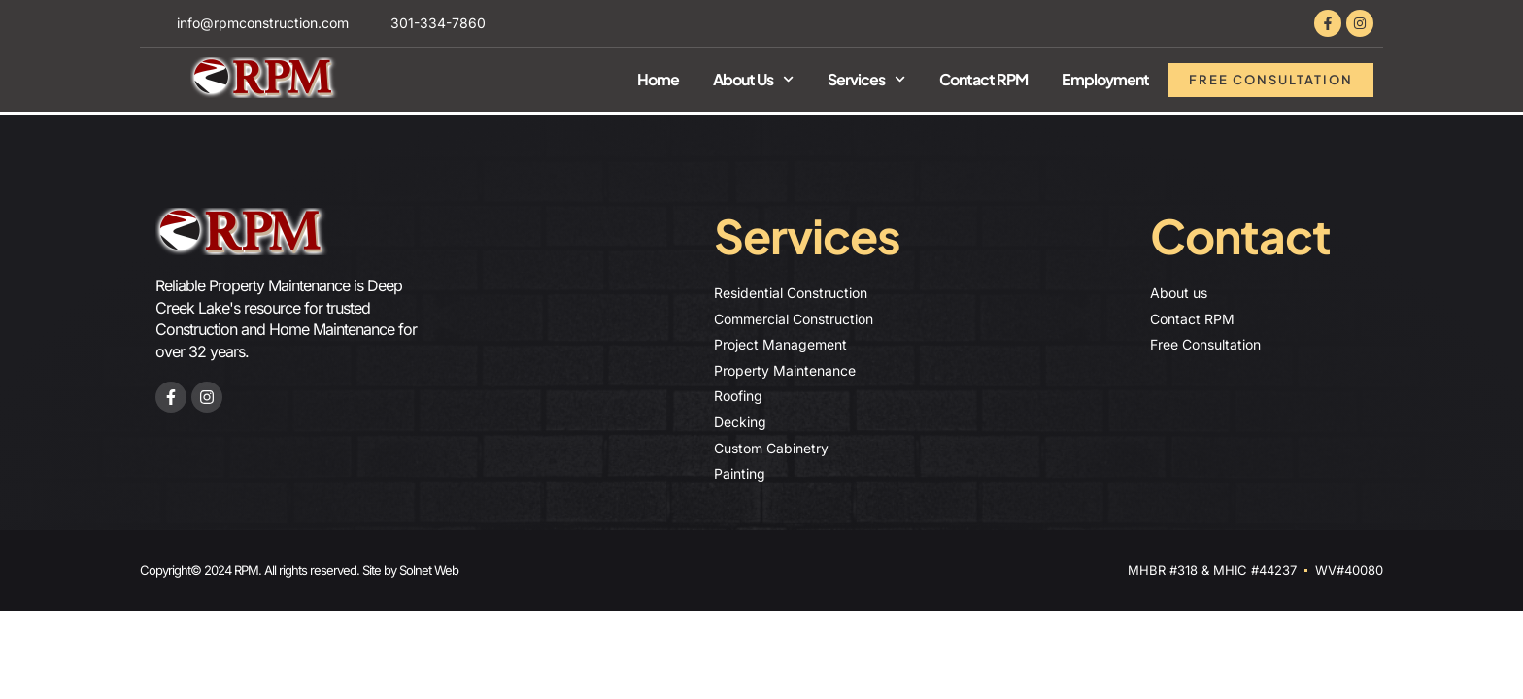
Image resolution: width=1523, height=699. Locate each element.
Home (658, 79)
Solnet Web (428, 570)
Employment (1105, 79)
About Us (753, 79)
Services (866, 79)
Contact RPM (983, 79)
